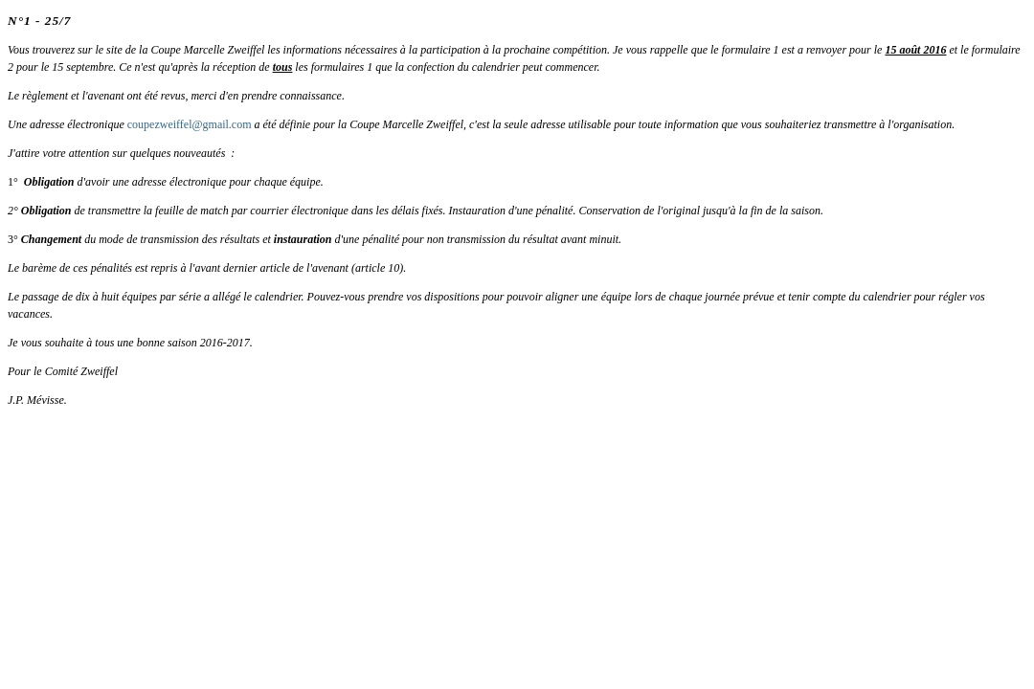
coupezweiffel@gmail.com (189, 124)
